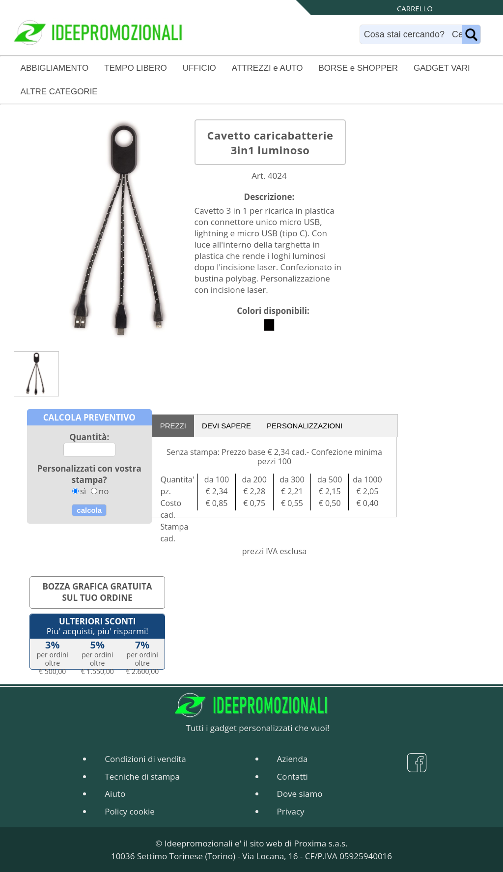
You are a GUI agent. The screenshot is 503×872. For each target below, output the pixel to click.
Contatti (292, 776)
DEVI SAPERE (226, 426)
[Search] (413, 34)
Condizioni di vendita (145, 758)
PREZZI (173, 426)
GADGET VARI (442, 68)
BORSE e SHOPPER (358, 68)
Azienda (292, 758)
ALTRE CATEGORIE (59, 91)
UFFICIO (199, 68)
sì (83, 491)
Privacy (291, 811)
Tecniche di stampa (142, 776)
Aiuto (115, 793)
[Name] (471, 34)
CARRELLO (415, 8)
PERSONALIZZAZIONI (304, 426)
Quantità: (89, 437)
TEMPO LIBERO (135, 68)
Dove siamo (300, 793)
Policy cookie (129, 811)
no (104, 491)
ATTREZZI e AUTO (267, 68)
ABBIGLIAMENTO (55, 68)
